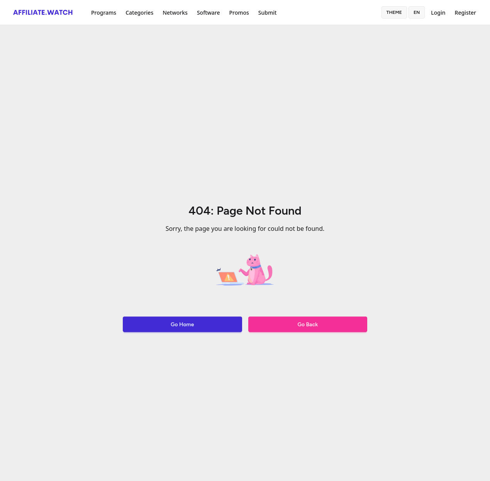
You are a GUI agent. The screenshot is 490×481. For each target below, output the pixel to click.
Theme (394, 12)
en (417, 12)
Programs (103, 12)
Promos (239, 12)
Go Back (307, 324)
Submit (267, 12)
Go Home (182, 324)
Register (465, 12)
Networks (175, 12)
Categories (139, 12)
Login (438, 12)
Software (208, 12)
